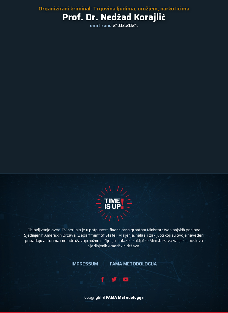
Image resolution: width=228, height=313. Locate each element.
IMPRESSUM (85, 264)
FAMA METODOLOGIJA (133, 264)
